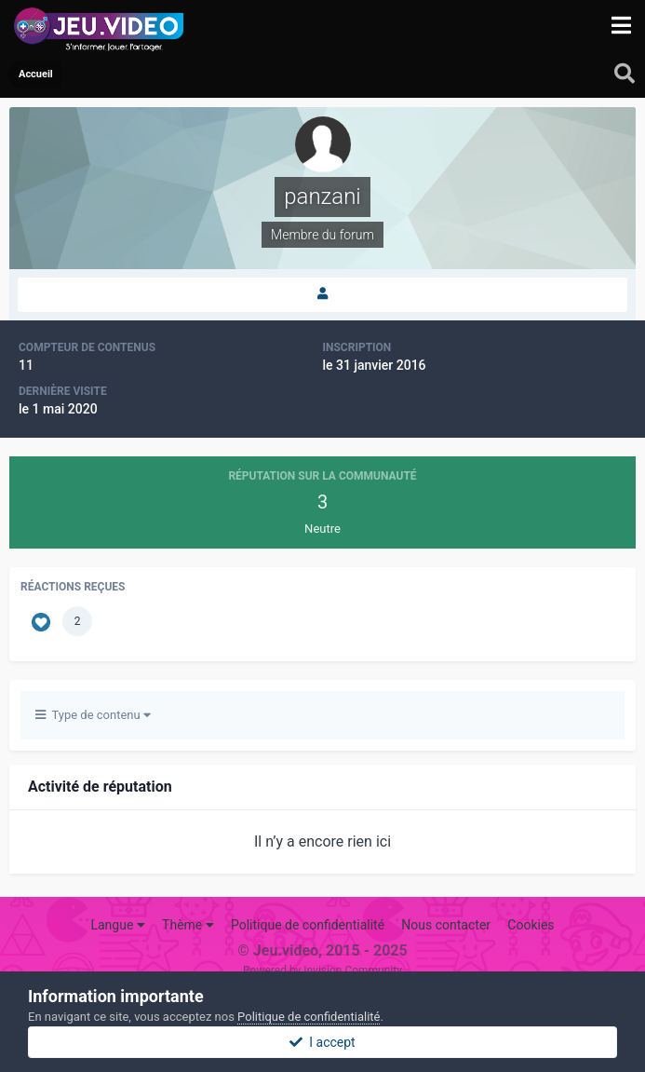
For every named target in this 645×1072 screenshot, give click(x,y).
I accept (322, 1042)
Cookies (530, 924)
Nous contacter (445, 924)
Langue (117, 924)
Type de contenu (93, 715)
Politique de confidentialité (307, 924)
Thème (188, 924)
